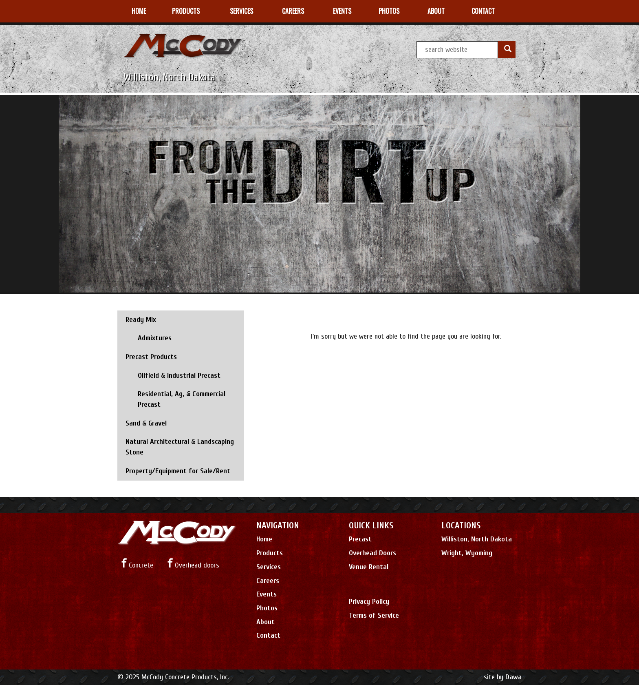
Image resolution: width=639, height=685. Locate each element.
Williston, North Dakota (476, 539)
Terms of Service (374, 615)
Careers (267, 580)
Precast (360, 539)
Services (268, 567)
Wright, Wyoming (466, 553)
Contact (268, 635)
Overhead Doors (372, 553)
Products (269, 553)
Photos (267, 608)
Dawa (513, 677)
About (265, 622)
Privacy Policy (369, 601)
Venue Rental (368, 567)
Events (266, 594)
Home (264, 539)
